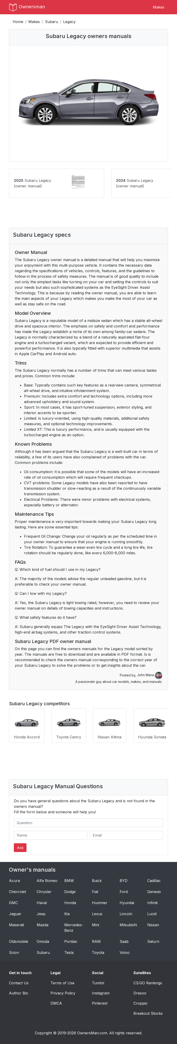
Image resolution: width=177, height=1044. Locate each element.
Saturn (153, 941)
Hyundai (127, 902)
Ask (20, 847)
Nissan (153, 925)
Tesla (69, 952)
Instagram (100, 993)
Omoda (43, 941)
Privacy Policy (62, 993)
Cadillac (154, 880)
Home (18, 21)
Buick (97, 880)
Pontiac (70, 941)
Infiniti (152, 902)
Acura (14, 880)
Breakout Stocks (148, 1013)
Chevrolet (17, 891)
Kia (67, 913)
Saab (124, 941)
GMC (13, 902)
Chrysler (44, 891)
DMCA (56, 1003)
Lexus (97, 913)
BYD (123, 880)
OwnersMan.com (92, 1033)
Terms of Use (62, 983)
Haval (42, 902)
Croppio (140, 1003)
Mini (95, 925)
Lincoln (126, 913)
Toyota (98, 952)
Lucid (151, 913)
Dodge (70, 891)
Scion (14, 952)
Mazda (42, 925)
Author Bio (18, 993)
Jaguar (15, 913)
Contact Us (19, 983)
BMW (69, 880)
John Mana (149, 675)
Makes (158, 7)
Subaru (51, 21)
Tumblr (98, 983)
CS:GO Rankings (147, 983)
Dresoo (139, 993)
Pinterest (99, 1003)
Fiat (95, 891)
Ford (124, 891)
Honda (70, 902)
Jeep (41, 913)
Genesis (154, 891)
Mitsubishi (128, 925)
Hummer (99, 902)
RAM (96, 941)
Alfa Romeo (47, 880)
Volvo (125, 952)
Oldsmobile (18, 941)
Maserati (16, 925)
